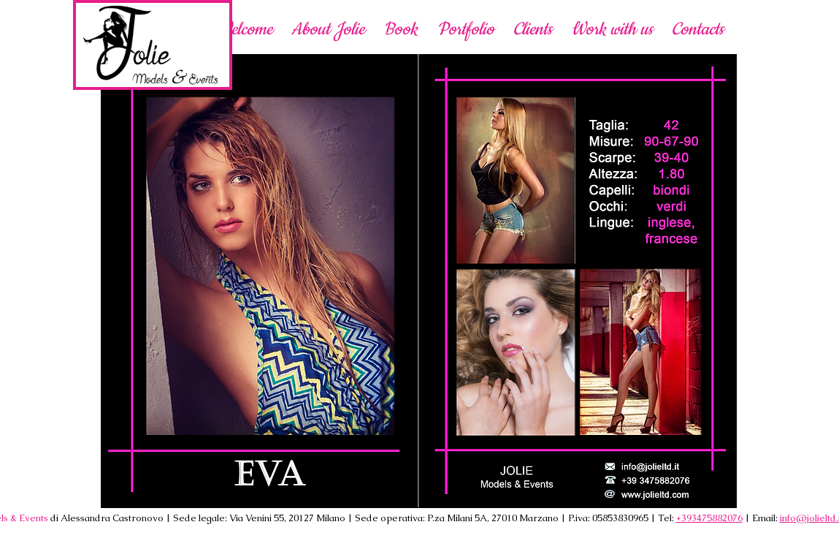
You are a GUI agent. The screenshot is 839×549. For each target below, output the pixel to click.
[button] (612, 29)
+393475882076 (709, 518)
